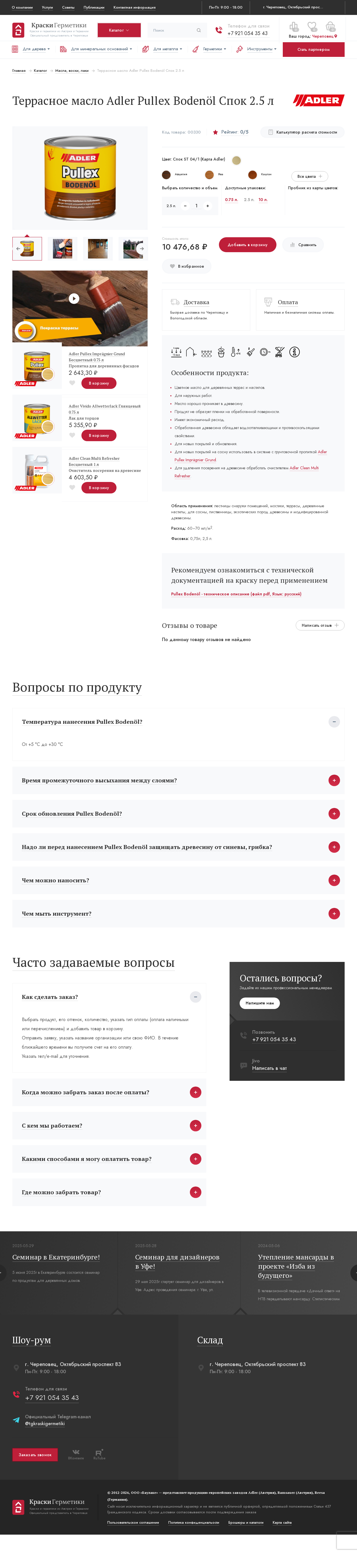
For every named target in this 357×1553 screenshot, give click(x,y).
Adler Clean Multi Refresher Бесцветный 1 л (93, 461)
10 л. (263, 199)
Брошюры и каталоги (245, 1541)
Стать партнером (313, 49)
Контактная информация (135, 7)
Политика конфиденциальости (193, 1541)
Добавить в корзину (248, 245)
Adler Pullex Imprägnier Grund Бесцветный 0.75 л (96, 356)
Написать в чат (270, 1077)
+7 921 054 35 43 (247, 31)
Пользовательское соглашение (133, 1541)
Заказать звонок (34, 1473)
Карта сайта (281, 1541)
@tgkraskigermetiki (44, 1442)
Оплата (288, 302)
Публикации (94, 7)
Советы (68, 7)
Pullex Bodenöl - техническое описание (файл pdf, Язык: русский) (236, 594)
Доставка (196, 302)
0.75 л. (231, 199)
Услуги (47, 7)
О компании (22, 7)
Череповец (324, 34)
